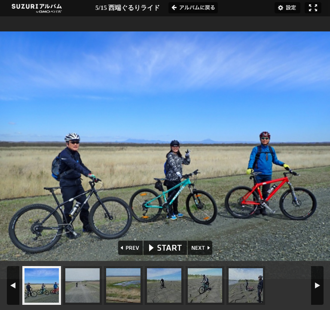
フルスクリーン (313, 7)
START (165, 248)
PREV (129, 248)
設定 (287, 7)
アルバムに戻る (193, 7)
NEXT (201, 248)
